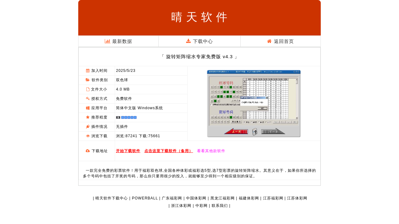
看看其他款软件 (211, 151)
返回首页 (280, 41)
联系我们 (220, 205)
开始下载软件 (128, 151)
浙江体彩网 (181, 205)
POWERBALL (145, 198)
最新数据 (118, 41)
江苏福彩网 (273, 198)
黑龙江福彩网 (222, 198)
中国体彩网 (196, 198)
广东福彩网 (172, 198)
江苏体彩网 (297, 198)
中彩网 (201, 205)
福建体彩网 (249, 198)
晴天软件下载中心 (111, 198)
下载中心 (199, 41)
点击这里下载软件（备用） (168, 151)
